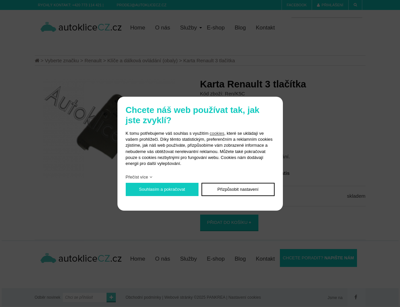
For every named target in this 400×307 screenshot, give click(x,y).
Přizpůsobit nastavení (237, 189)
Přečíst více (137, 177)
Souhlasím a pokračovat (162, 189)
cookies (217, 133)
